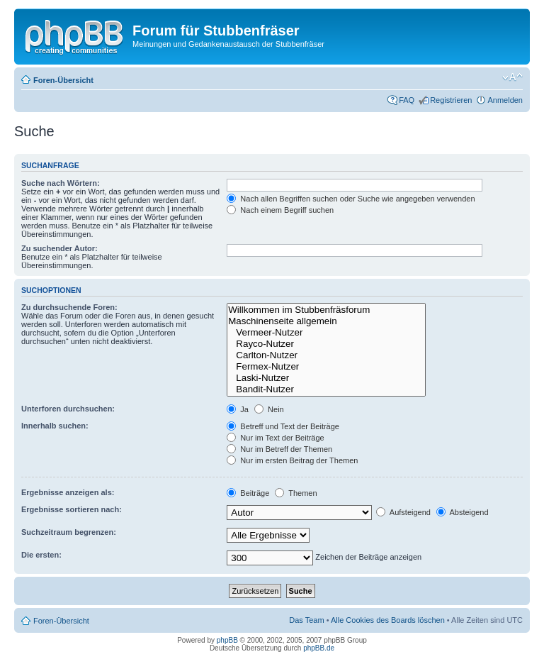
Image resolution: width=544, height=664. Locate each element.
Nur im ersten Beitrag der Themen (292, 460)
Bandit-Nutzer (326, 389)
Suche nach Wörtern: (60, 183)
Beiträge (248, 493)
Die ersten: (41, 554)
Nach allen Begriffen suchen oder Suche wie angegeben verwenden (351, 198)
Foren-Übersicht (63, 80)
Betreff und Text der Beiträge (283, 426)
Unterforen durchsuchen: (68, 408)
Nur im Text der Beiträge (275, 437)
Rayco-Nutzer (326, 344)
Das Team (306, 620)
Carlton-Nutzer (326, 355)
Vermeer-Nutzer (326, 332)
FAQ (406, 100)
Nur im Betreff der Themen (279, 449)
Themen (296, 493)
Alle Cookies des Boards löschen (388, 620)
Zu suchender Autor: (59, 248)
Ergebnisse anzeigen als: (67, 492)
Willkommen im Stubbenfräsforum (326, 310)
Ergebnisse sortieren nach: (71, 509)
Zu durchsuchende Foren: (69, 307)
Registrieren (451, 100)
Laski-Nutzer (326, 378)
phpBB (227, 640)
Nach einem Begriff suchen (280, 210)
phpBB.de (318, 648)
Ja (238, 409)
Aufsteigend (403, 512)
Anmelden (505, 100)
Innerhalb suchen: (55, 425)
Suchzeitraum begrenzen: (68, 532)
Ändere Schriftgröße (512, 77)
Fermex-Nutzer (326, 366)
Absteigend (462, 512)
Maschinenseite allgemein (326, 321)
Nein (269, 409)
